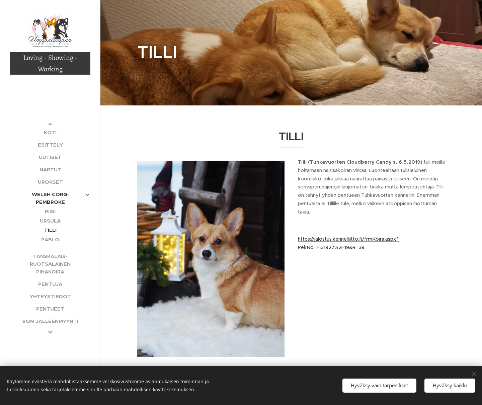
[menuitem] (50, 132)
